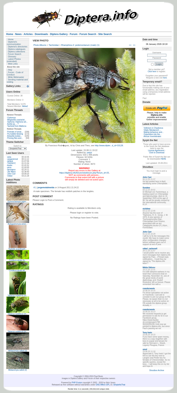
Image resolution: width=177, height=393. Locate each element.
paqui (89, 152)
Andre (9, 165)
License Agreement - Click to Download (157, 151)
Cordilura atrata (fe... (17, 260)
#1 (35, 187)
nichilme (147, 209)
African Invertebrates (152, 136)
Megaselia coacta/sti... (16, 120)
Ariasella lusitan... (14, 136)
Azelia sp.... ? (13, 124)
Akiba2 (25, 106)
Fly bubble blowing (15, 134)
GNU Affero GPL (103, 385)
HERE (163, 159)
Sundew (146, 188)
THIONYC (11, 163)
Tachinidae (54, 45)
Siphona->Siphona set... (17, 122)
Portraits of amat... (15, 132)
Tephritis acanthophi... (17, 249)
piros (9, 167)
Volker (10, 176)
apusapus (11, 170)
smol (145, 349)
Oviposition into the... (152, 134)
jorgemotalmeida (46, 187)
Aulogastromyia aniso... (18, 224)
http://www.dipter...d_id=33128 (109, 145)
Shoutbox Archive (156, 370)
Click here (152, 71)
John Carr (11, 174)
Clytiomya (11, 118)
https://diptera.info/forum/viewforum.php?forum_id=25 (84, 173)
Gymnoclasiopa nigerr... (18, 202)
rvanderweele (149, 288)
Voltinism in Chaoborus (153, 128)
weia (9, 157)
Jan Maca (11, 172)
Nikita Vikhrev (149, 267)
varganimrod (12, 159)
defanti (10, 161)
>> (134, 45)
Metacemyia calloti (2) (17, 370)
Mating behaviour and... (154, 132)
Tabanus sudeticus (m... (18, 296)
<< (130, 45)
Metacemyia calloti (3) (17, 351)
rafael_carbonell (150, 249)
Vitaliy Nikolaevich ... (152, 130)
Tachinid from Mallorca (16, 126)
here (165, 78)
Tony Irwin (147, 333)
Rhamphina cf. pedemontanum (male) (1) (80, 45)
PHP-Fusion (77, 383)
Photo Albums (40, 45)
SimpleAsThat (119, 385)
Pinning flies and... (15, 138)
